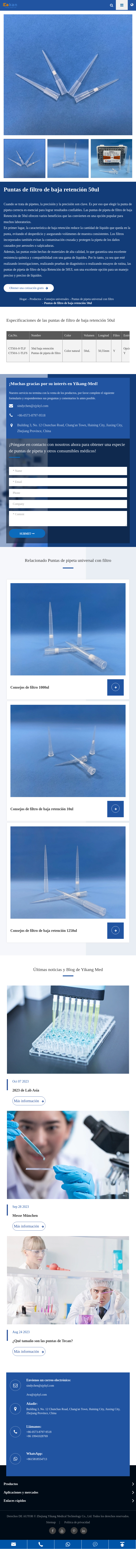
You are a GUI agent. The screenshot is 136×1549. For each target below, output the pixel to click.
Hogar (23, 299)
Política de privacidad (77, 1522)
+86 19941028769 (37, 1436)
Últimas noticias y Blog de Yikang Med (68, 969)
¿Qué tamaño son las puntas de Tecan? (42, 1341)
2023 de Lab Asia (25, 1090)
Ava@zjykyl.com (36, 1394)
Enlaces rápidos (15, 1501)
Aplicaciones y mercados (21, 1492)
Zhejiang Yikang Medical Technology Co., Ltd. (64, 1516)
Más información (29, 1101)
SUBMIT (27, 533)
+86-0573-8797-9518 (38, 1431)
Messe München (25, 1216)
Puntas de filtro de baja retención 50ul (68, 303)
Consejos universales (56, 299)
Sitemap (51, 1522)
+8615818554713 (36, 1459)
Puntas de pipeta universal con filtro (93, 299)
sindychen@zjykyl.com (40, 1385)
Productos (35, 299)
